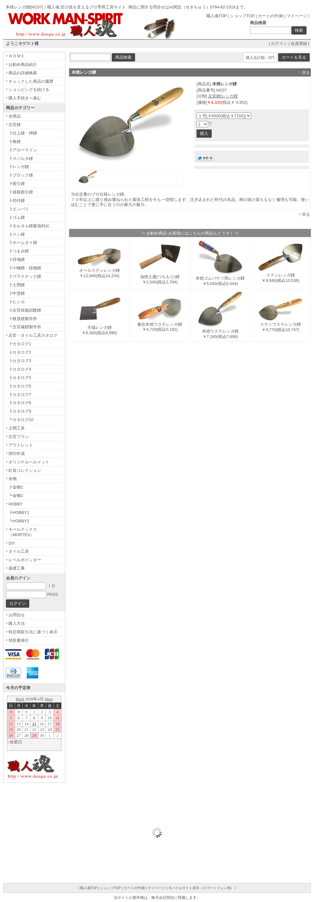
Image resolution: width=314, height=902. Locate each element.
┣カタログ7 (19, 394)
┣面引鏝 (16, 183)
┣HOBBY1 (18, 512)
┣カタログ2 (19, 352)
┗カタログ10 (20, 419)
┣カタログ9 (19, 411)
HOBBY (15, 504)
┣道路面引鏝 (20, 192)
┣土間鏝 (16, 284)
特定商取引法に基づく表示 (32, 632)
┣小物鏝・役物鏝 (24, 268)
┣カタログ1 (19, 343)
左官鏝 (14, 124)
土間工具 (16, 428)
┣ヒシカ (16, 301)
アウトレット (20, 445)
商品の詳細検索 (22, 73)
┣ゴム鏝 (16, 217)
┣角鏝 (14, 141)
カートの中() (270, 15)
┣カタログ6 (19, 386)
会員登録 (299, 43)
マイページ (297, 15)
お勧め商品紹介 (22, 64)
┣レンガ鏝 (18, 166)
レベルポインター (24, 559)
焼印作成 (16, 453)
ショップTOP (242, 15)
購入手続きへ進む (24, 98)
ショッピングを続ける (28, 89)
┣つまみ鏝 (18, 251)
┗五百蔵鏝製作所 (24, 326)
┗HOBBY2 (18, 521)
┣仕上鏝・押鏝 (22, 133)
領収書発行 (18, 640)
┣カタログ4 (19, 369)
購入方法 (16, 623)
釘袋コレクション (24, 470)
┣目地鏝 (16, 259)
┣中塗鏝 (16, 293)
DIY (11, 543)
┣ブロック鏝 (20, 175)
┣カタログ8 (19, 402)
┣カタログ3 (19, 360)
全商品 (14, 116)
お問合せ (16, 615)
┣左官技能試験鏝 (24, 310)
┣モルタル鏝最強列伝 (28, 226)
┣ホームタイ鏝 (22, 242)
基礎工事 (16, 568)
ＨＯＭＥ (16, 56)
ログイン (279, 43)
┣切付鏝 (16, 200)
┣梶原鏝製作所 (22, 318)
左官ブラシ (18, 436)
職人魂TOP (216, 15)
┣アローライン (22, 150)
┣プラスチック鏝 (24, 276)
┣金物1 (15, 487)
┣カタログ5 (19, 377)
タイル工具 (18, 551)
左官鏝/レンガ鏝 (223, 96)
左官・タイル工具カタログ (32, 335)
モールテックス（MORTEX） (22, 532)
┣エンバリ (18, 209)
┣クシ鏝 (16, 234)
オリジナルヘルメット (28, 462)
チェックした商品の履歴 (30, 81)
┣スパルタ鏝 (20, 158)
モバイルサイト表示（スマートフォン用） (201, 888)
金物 (12, 478)
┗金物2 (15, 495)
